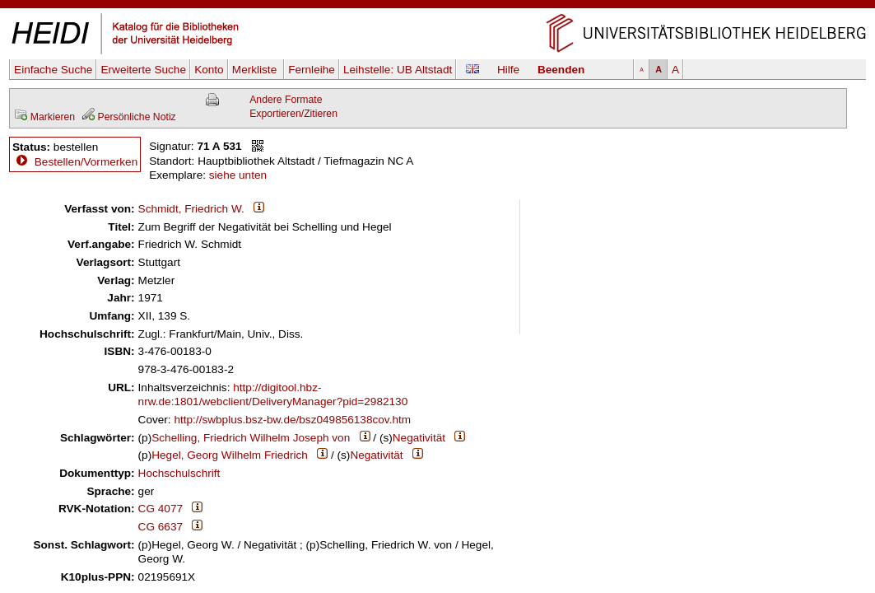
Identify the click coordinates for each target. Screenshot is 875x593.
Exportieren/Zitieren (293, 113)
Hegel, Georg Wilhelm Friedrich (229, 455)
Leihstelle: (397, 69)
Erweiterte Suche (143, 69)
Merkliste (256, 69)
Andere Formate (285, 99)
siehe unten (238, 175)
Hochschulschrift (179, 473)
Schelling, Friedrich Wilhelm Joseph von (250, 438)
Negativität (419, 438)
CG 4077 (160, 508)
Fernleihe (311, 69)
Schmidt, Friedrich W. (191, 209)
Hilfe (508, 69)
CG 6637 (160, 527)
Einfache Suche (53, 69)
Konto (209, 69)
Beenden (561, 69)
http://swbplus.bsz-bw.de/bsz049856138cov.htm (292, 419)
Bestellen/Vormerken (86, 162)
